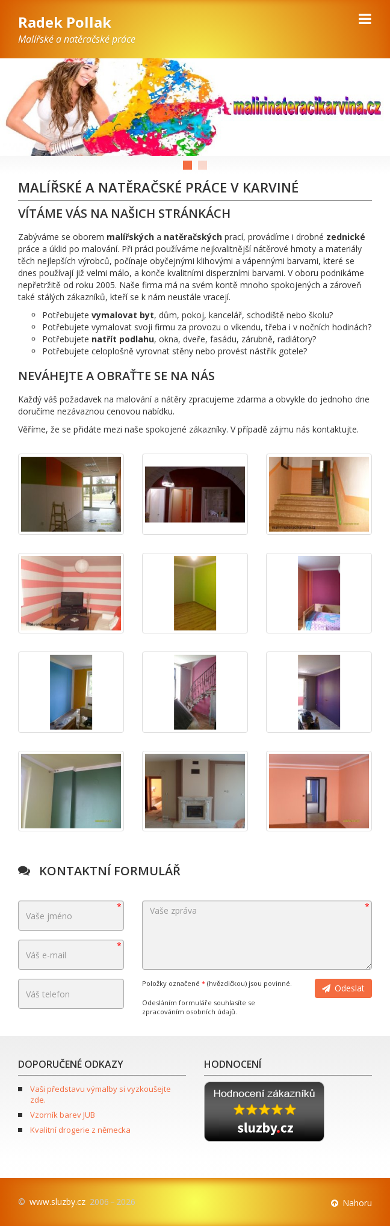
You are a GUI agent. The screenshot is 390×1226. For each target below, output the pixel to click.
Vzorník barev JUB (62, 1114)
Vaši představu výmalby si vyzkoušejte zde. (100, 1094)
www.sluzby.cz (57, 1201)
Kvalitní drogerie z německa (80, 1129)
